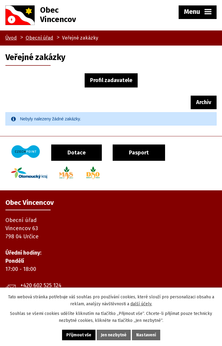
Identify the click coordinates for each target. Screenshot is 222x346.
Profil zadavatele (111, 80)
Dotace (76, 152)
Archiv (203, 102)
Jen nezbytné (114, 335)
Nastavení (146, 335)
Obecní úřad (39, 38)
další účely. (141, 303)
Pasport (139, 152)
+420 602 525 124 (40, 285)
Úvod (11, 38)
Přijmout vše (78, 335)
